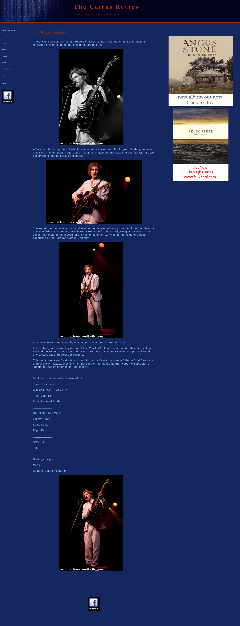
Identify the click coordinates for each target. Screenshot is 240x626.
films (4, 62)
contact (5, 75)
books (4, 56)
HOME (5, 83)
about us (5, 37)
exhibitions (7, 69)
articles (5, 43)
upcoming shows (9, 30)
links (4, 50)
